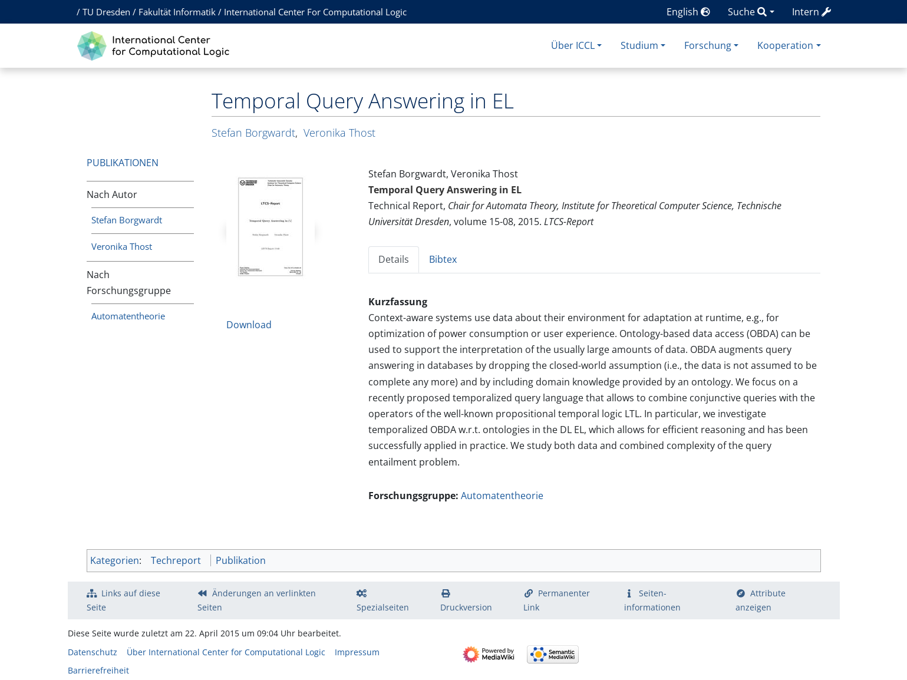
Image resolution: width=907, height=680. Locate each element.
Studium (639, 45)
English (688, 11)
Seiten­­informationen (652, 600)
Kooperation (785, 45)
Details (393, 259)
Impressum (357, 652)
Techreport (176, 560)
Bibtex (443, 259)
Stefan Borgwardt (126, 220)
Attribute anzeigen (761, 600)
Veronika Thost (121, 246)
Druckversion (466, 607)
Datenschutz (92, 652)
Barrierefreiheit (98, 670)
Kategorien (114, 560)
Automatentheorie (128, 316)
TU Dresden (106, 12)
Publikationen (123, 162)
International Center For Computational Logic (315, 12)
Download (249, 324)
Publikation (241, 560)
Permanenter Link (557, 600)
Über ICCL (573, 45)
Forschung (707, 45)
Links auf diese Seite (124, 600)
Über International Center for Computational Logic (226, 652)
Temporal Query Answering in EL (445, 189)
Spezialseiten (383, 607)
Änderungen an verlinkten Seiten (256, 600)
